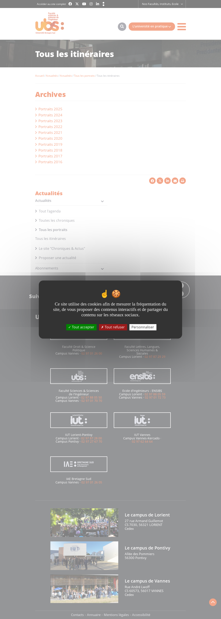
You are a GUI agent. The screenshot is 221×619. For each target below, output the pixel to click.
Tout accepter (81, 327)
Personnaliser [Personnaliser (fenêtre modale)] (142, 327)
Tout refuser (113, 327)
